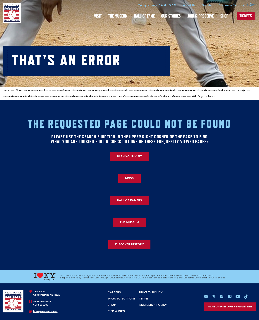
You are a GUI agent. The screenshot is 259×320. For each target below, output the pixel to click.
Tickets (245, 15)
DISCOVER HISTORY (129, 244)
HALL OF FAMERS (129, 200)
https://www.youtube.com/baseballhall (238, 296)
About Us (183, 5)
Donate (200, 5)
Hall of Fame (144, 15)
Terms (144, 298)
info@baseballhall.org (45, 311)
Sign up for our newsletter (230, 306)
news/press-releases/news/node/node (155, 90)
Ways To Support (121, 298)
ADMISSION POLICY (153, 305)
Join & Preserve (200, 15)
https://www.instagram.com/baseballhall (229, 296)
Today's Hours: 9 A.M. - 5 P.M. (151, 5)
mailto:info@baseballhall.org (206, 296)
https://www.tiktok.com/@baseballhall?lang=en (246, 296)
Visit (98, 15)
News (19, 90)
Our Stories (171, 15)
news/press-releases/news (71, 90)
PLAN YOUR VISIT (129, 156)
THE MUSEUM (129, 222)
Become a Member (225, 5)
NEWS (129, 178)
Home (6, 90)
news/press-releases (39, 90)
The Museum (118, 15)
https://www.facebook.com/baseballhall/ (221, 296)
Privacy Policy (150, 292)
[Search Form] (247, 5)
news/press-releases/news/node (110, 90)
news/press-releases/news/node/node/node (206, 90)
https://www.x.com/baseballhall (214, 296)
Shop (224, 15)
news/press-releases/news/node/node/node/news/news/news (152, 96)
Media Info (116, 311)
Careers (114, 292)
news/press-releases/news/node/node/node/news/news (81, 96)
